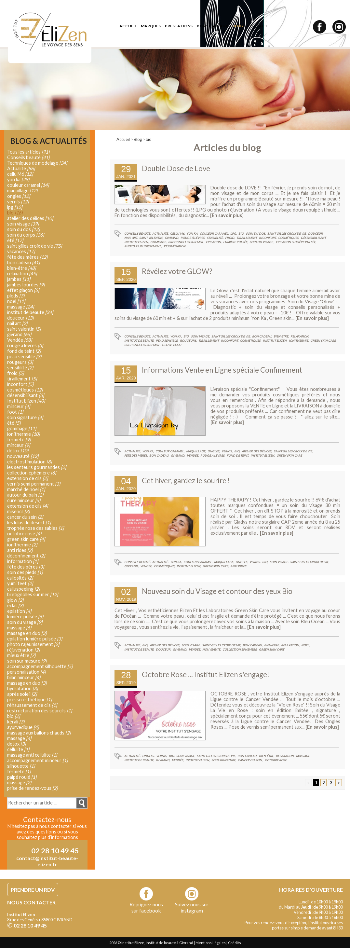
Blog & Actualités (48, 141)
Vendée (19, 340)
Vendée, (193, 455)
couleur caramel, (214, 233)
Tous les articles (28, 152)
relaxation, (299, 336)
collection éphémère (31, 472)
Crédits (234, 943)
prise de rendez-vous (32, 788)
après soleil (22, 694)
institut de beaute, (139, 340)
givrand (19, 334)
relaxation (22, 273)
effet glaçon (23, 290)
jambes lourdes (26, 284)
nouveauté (22, 456)
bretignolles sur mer (32, 594)
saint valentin (24, 329)
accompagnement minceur (37, 760)
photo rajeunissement (33, 644)
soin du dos (23, 229)
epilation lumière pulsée (34, 638)
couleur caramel (28, 185)
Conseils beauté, (137, 233)
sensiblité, (215, 238)
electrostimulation (29, 461)
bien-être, (281, 336)
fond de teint (24, 351)
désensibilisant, (313, 238)
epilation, (214, 242)
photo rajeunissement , (143, 246)
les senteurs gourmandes (36, 467)
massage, (303, 756)
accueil (128, 25)
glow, (166, 345)
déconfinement (26, 555)
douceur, (315, 233)
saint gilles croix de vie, (286, 233)
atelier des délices (30, 218)
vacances (21, 251)
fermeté (19, 439)
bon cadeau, (262, 336)
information (22, 561)
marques (151, 25)
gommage (21, 428)
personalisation (26, 672)
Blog (138, 139)
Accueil (123, 139)
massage (20, 306)
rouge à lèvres (25, 345)
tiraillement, (246, 238)
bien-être (21, 268)
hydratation (22, 688)
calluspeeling (23, 589)
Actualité (21, 168)
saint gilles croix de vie (34, 246)
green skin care (289, 455)
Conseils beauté (28, 157)
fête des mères (27, 257)
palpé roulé (21, 777)
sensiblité (20, 367)
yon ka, (192, 233)
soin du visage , (261, 242)
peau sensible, (167, 340)
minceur (18, 406)
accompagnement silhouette (40, 666)
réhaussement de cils (32, 705)
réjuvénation (174, 246)
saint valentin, (151, 238)
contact (257, 25)
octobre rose (276, 760)
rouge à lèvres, (193, 238)
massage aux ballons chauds (39, 732)
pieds (15, 295)
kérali (15, 721)
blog (237, 25)
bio (148, 139)
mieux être (21, 655)
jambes (18, 279)
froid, (230, 238)
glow (15, 600)
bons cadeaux (212, 25)
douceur (20, 318)
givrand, (172, 238)
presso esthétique (29, 699)
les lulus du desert (29, 522)
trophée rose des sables (35, 528)
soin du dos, (256, 233)
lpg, (233, 233)
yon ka (18, 179)
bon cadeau (23, 262)
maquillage (22, 190)
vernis (18, 201)
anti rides (238, 566)
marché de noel (26, 489)
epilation (19, 611)
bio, (241, 233)
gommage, (158, 242)
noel (16, 301)
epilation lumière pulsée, (296, 242)
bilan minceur (23, 677)
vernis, (227, 451)
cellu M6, (177, 233)
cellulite (18, 749)
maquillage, (196, 451)
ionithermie (23, 434)
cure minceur (23, 500)
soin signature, (223, 760)
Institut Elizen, (136, 242)
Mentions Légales (210, 943)
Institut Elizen (26, 401)
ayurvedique (23, 727)
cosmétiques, (288, 238)
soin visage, (200, 336)
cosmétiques (25, 389)
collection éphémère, (239, 649)
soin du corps (25, 235)
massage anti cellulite (32, 755)
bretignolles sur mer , (186, 242)
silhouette (21, 766)
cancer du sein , (250, 760)
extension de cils (27, 478)
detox (16, 744)
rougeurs (20, 362)
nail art (17, 323)
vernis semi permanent (33, 484)
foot (15, 412)
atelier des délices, (257, 451)
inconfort (20, 384)
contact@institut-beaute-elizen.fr (47, 861)
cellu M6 (20, 174)
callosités (20, 578)
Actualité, (160, 233)
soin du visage (24, 622)
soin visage (23, 224)
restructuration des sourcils (39, 710)
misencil (18, 511)
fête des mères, (136, 455)
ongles (18, 196)
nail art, (131, 238)
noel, (305, 645)
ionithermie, (299, 340)
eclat (177, 345)
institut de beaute (30, 312)
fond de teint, (238, 455)
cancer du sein (25, 517)
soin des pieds (25, 572)
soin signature (25, 417)
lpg (14, 207)
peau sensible (24, 356)
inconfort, (267, 238)
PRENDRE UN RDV (33, 889)
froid (15, 373)
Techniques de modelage (37, 163)
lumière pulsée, (235, 242)
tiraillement (22, 378)
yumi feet (20, 583)
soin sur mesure (27, 661)
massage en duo (27, 633)
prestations (179, 25)
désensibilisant (25, 395)
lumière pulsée (25, 616)
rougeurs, (188, 340)
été (15, 240)
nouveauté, (211, 649)
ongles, (214, 451)
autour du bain (25, 495)
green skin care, (323, 340)
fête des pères (25, 567)
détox (17, 450)
